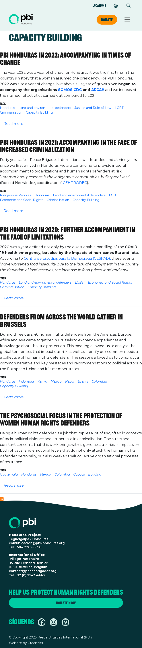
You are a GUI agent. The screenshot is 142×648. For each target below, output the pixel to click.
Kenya (42, 381)
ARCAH (97, 90)
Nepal (69, 381)
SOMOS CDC (70, 90)
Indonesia (26, 381)
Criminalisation (11, 112)
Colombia (99, 381)
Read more (13, 124)
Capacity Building (39, 112)
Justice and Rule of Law (92, 108)
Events (83, 381)
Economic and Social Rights (21, 200)
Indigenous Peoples (15, 195)
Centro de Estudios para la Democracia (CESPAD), (67, 258)
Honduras (7, 108)
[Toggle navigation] (127, 19)
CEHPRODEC (75, 183)
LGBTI (119, 108)
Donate (107, 19)
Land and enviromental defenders (44, 108)
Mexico (56, 381)
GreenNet (35, 643)
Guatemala (9, 474)
